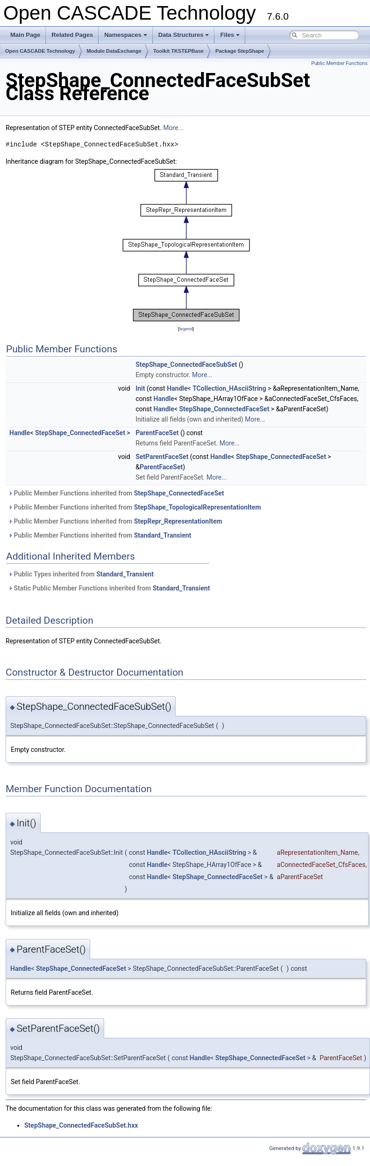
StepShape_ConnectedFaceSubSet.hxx (81, 1125)
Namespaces (125, 34)
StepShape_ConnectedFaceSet (224, 409)
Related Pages (72, 34)
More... (173, 127)
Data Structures (183, 34)
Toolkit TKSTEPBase (178, 51)
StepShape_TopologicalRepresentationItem (197, 507)
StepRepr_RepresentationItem (178, 521)
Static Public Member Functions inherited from (109, 588)
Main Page (25, 34)
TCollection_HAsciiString (229, 388)
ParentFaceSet (156, 433)
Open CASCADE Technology (40, 51)
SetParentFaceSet (161, 456)
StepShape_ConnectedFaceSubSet (186, 364)
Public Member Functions (339, 63)
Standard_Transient (163, 535)
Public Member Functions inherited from (116, 493)
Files (230, 34)
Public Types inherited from (81, 574)
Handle (177, 388)
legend (185, 328)
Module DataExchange (114, 51)
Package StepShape (239, 51)
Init (140, 388)
